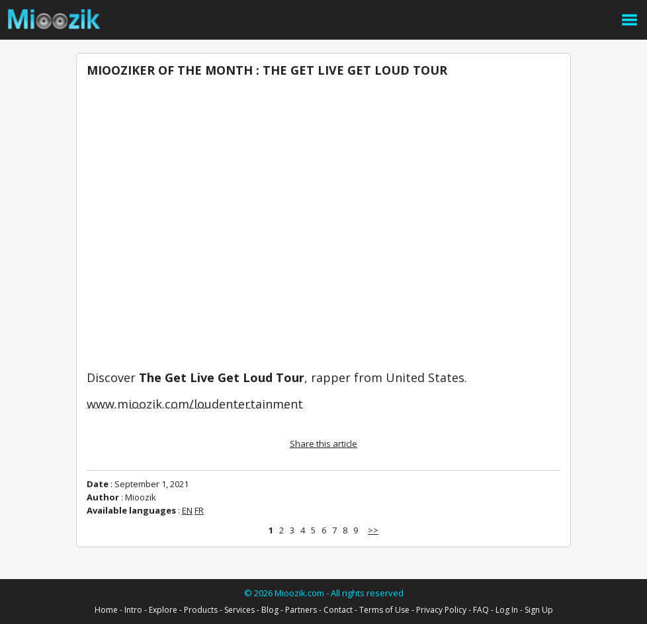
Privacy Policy (441, 609)
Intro (133, 609)
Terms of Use (384, 609)
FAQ (481, 609)
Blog (270, 609)
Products (201, 609)
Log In (507, 609)
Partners (301, 609)
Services (239, 609)
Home (106, 609)
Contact (338, 609)
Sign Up (539, 609)
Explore (163, 609)
